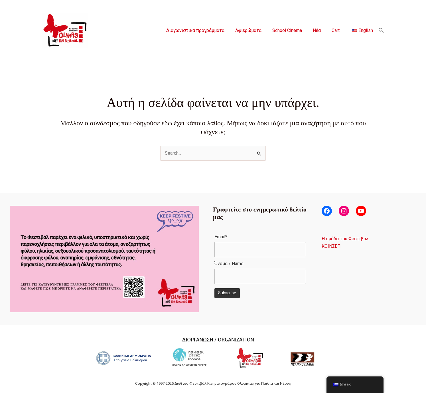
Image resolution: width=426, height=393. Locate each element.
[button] (381, 30)
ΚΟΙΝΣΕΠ (331, 246)
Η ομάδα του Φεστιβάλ (345, 238)
